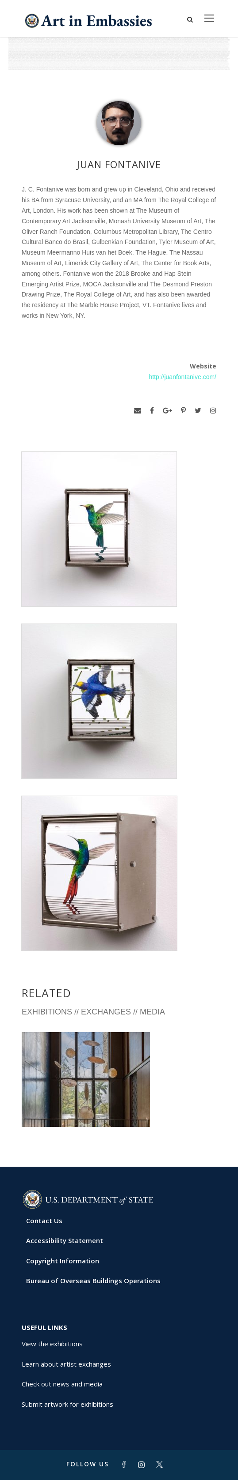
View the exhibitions (52, 1343)
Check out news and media (62, 1383)
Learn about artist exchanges (66, 1364)
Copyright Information (62, 1260)
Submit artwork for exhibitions (67, 1404)
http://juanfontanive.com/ (182, 376)
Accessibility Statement (64, 1240)
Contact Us (44, 1220)
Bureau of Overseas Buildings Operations (93, 1280)
